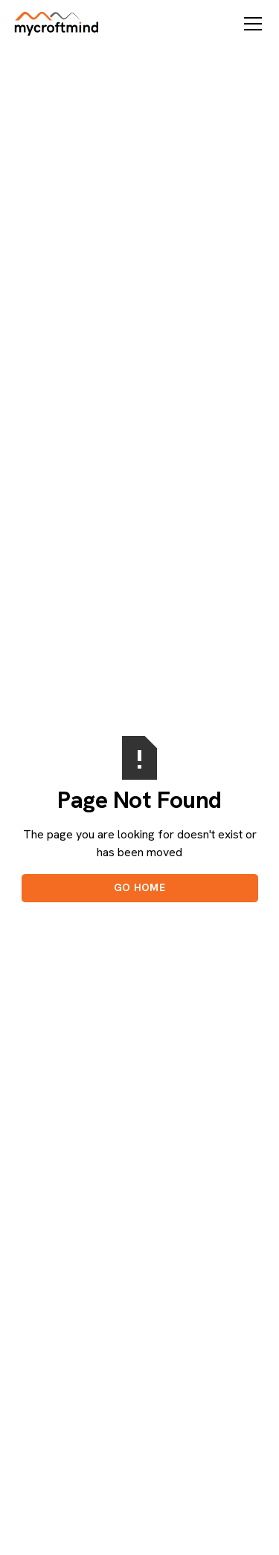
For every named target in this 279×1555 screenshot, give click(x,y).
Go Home (139, 887)
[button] (250, 24)
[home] (57, 23)
